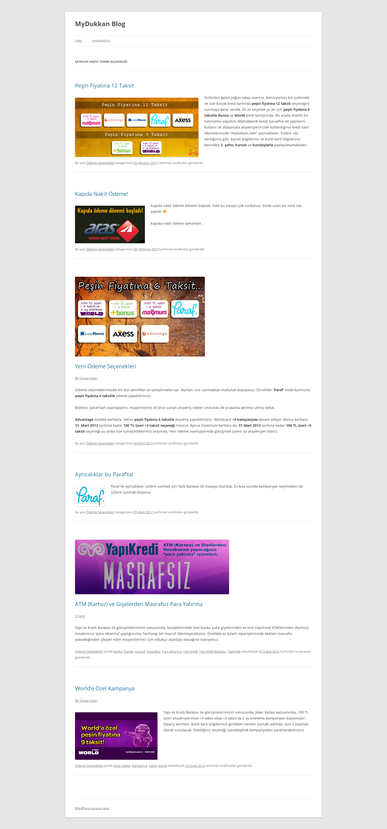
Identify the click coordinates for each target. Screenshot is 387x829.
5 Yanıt (80, 616)
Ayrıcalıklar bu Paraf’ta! (104, 474)
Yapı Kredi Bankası (212, 651)
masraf (140, 651)
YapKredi (233, 651)
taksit (153, 765)
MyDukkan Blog (100, 23)
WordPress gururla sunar (92, 808)
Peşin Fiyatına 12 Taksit (104, 85)
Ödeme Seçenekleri (100, 163)
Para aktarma (172, 651)
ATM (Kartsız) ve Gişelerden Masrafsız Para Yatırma (138, 604)
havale (129, 651)
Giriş (78, 41)
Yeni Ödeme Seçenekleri (105, 366)
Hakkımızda (101, 41)
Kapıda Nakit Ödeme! (101, 193)
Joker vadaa (121, 765)
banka (117, 651)
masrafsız (153, 651)
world (162, 765)
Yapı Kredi (190, 651)
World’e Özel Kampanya (105, 688)
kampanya (139, 765)
